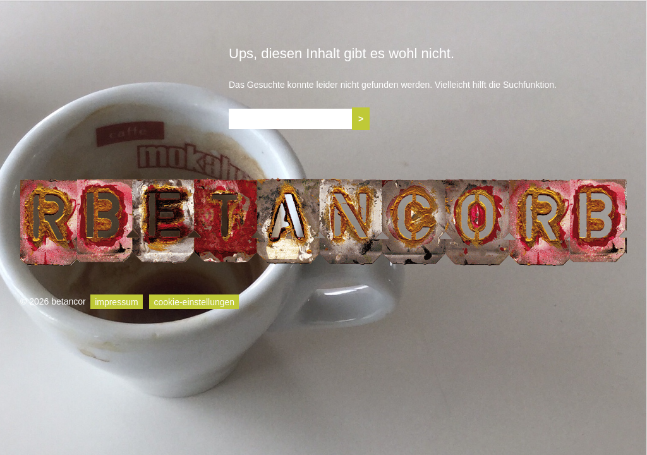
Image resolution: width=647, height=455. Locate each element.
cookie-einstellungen (194, 301)
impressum (116, 301)
